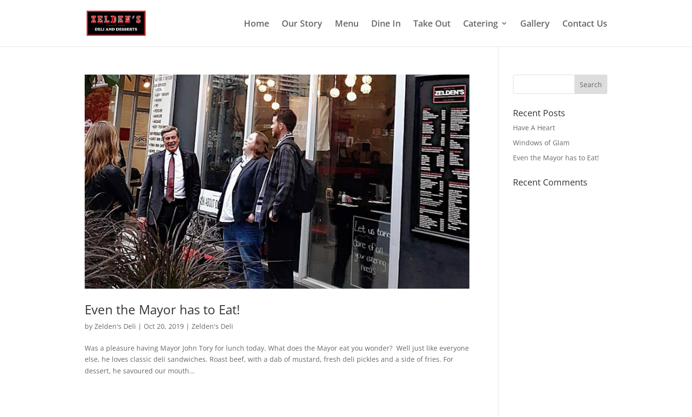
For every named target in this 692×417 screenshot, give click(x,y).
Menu (347, 24)
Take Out (432, 24)
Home (256, 24)
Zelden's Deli (115, 326)
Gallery (535, 24)
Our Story (302, 24)
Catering (480, 24)
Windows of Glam (541, 142)
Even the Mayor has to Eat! (162, 309)
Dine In (386, 24)
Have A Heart (534, 127)
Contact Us (584, 24)
